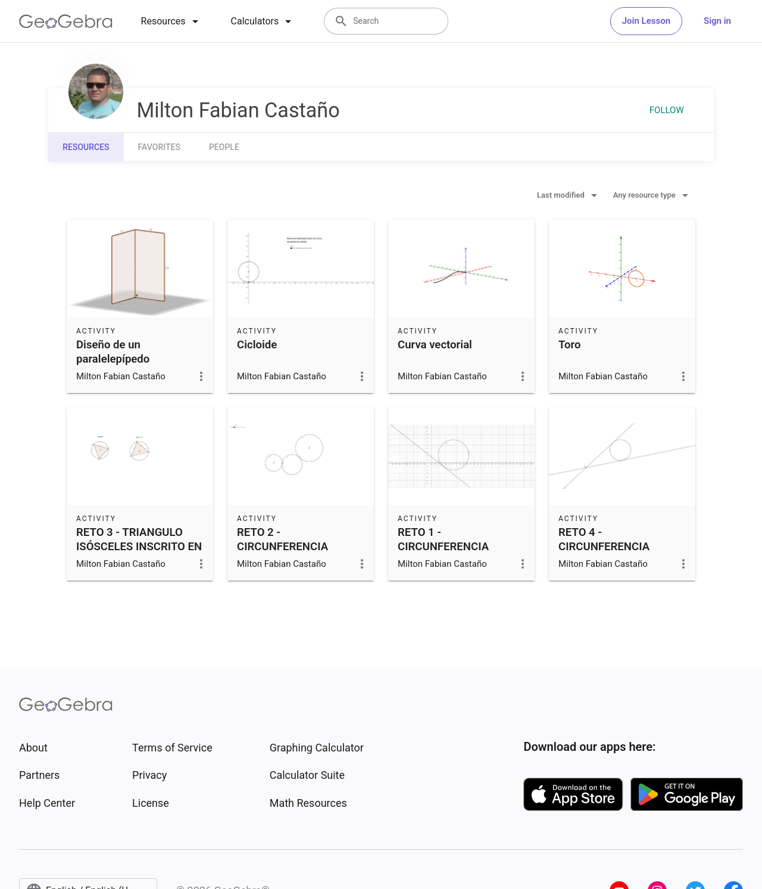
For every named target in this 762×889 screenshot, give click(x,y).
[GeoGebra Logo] (66, 21)
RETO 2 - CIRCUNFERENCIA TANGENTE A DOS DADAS (282, 554)
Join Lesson (646, 20)
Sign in (717, 20)
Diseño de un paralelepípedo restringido (112, 359)
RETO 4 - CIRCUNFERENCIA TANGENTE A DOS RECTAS (603, 554)
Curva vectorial (435, 344)
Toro (569, 344)
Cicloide (257, 344)
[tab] (171, 21)
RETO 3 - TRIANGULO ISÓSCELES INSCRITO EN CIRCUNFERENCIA (139, 546)
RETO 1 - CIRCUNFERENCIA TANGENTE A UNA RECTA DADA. (443, 554)
